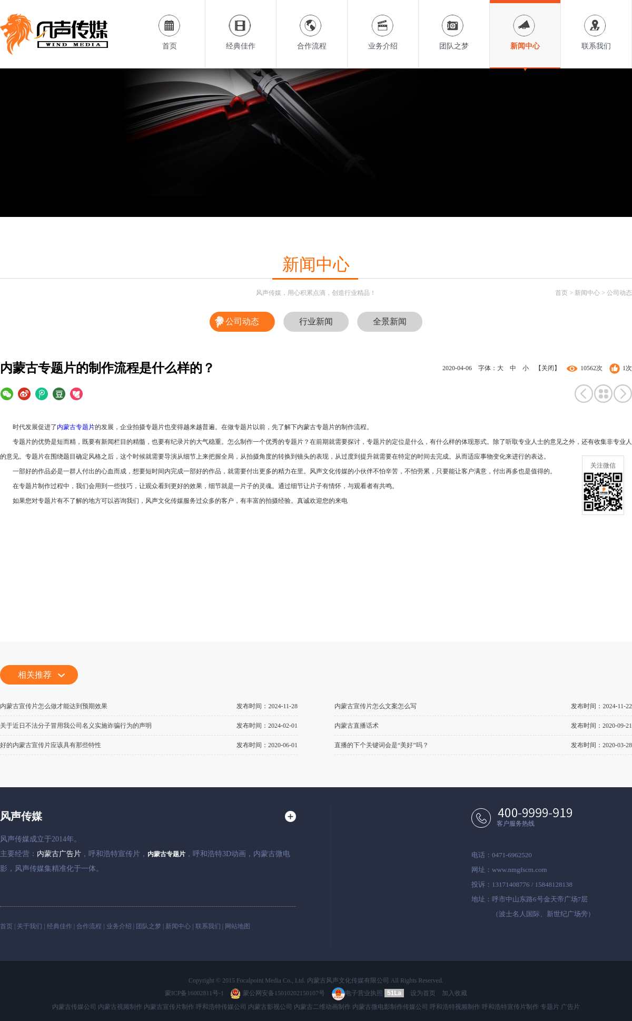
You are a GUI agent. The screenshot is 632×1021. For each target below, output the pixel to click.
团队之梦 (454, 25)
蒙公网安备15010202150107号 (277, 993)
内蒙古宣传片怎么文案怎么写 (375, 706)
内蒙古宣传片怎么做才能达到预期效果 (53, 706)
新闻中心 (525, 25)
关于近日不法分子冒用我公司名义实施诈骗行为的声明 (76, 725)
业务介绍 (383, 25)
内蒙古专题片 (76, 427)
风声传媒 (21, 816)
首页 (169, 25)
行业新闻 (316, 321)
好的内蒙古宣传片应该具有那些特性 (50, 745)
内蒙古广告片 (59, 854)
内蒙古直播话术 (356, 725)
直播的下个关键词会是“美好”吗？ (381, 745)
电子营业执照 (357, 993)
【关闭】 (547, 368)
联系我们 (596, 25)
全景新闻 (390, 321)
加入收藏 (454, 993)
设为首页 (423, 993)
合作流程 (311, 25)
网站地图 (237, 926)
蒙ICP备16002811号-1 (194, 993)
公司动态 (619, 292)
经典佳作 (240, 25)
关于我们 (29, 926)
